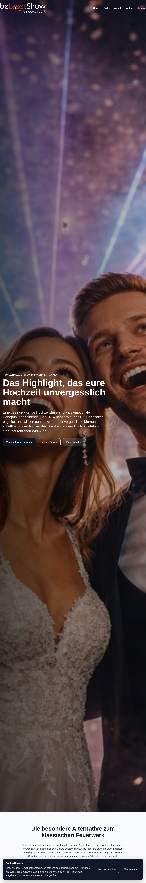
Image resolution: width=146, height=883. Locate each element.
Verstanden (130, 869)
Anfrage (141, 8)
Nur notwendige (107, 869)
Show (96, 8)
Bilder (106, 8)
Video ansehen (74, 442)
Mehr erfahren (49, 442)
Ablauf (129, 8)
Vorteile (118, 8)
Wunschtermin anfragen (19, 442)
